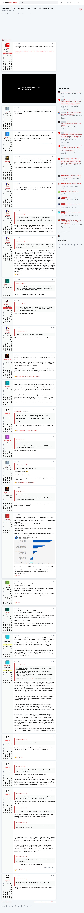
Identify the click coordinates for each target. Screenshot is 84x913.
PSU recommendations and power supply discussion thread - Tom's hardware (71, 123)
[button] (3, 2)
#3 (54, 133)
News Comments (65, 109)
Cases (62, 200)
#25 (54, 875)
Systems (63, 96)
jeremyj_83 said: (20, 283)
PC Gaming (63, 118)
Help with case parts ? (69, 197)
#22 (54, 736)
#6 (54, 210)
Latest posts (62, 172)
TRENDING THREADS (63, 88)
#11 (54, 355)
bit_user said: (19, 439)
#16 (54, 488)
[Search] (38, 2)
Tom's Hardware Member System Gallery (71, 92)
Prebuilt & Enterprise (66, 227)
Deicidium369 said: (20, 793)
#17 (54, 515)
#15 (54, 461)
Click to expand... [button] (35, 679)
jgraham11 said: (19, 664)
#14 (54, 436)
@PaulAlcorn (17, 411)
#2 (54, 107)
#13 (54, 409)
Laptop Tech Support (66, 180)
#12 (54, 382)
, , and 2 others (27, 376)
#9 (54, 300)
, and (25, 482)
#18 (54, 581)
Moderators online (64, 232)
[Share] (52, 44)
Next (8, 39)
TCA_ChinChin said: (20, 465)
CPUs (62, 194)
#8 (54, 280)
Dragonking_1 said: (20, 331)
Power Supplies (64, 129)
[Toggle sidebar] (80, 9)
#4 (54, 156)
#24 (54, 790)
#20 (54, 635)
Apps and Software (65, 216)
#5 (54, 183)
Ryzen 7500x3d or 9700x (69, 191)
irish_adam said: (19, 214)
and (23, 869)
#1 (54, 43)
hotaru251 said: (19, 766)
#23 (54, 763)
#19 (54, 608)
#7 (54, 237)
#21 (54, 661)
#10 (54, 327)
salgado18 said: (19, 241)
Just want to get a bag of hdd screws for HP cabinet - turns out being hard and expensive (71, 221)
